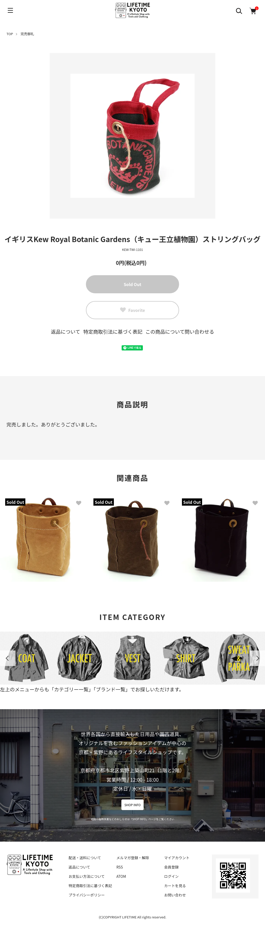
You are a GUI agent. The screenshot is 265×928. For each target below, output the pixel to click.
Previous (8, 658)
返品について (65, 331)
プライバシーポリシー (87, 894)
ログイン (171, 876)
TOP (9, 33)
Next (257, 658)
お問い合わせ (175, 894)
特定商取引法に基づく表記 (112, 331)
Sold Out (132, 284)
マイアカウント (176, 857)
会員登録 (171, 867)
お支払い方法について (87, 876)
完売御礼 (27, 33)
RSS (119, 867)
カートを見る (175, 885)
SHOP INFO (132, 805)
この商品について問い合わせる (179, 331)
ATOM (121, 876)
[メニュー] (10, 10)
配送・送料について (85, 857)
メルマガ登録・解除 (132, 857)
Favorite (132, 310)
